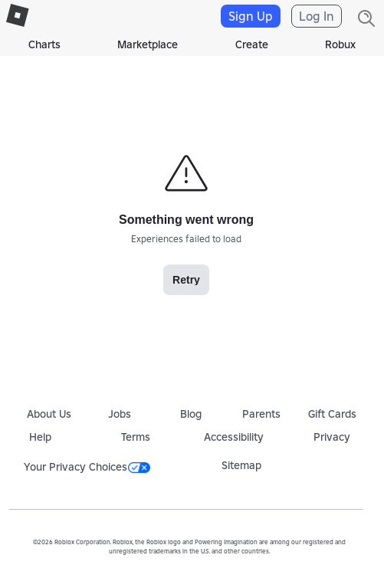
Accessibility (234, 437)
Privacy (331, 437)
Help (40, 437)
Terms (135, 437)
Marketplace (147, 44)
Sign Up (250, 16)
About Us (49, 414)
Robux (340, 44)
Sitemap (241, 465)
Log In (316, 16)
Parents (261, 414)
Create (251, 44)
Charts (44, 44)
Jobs (119, 414)
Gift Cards (332, 414)
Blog (191, 414)
